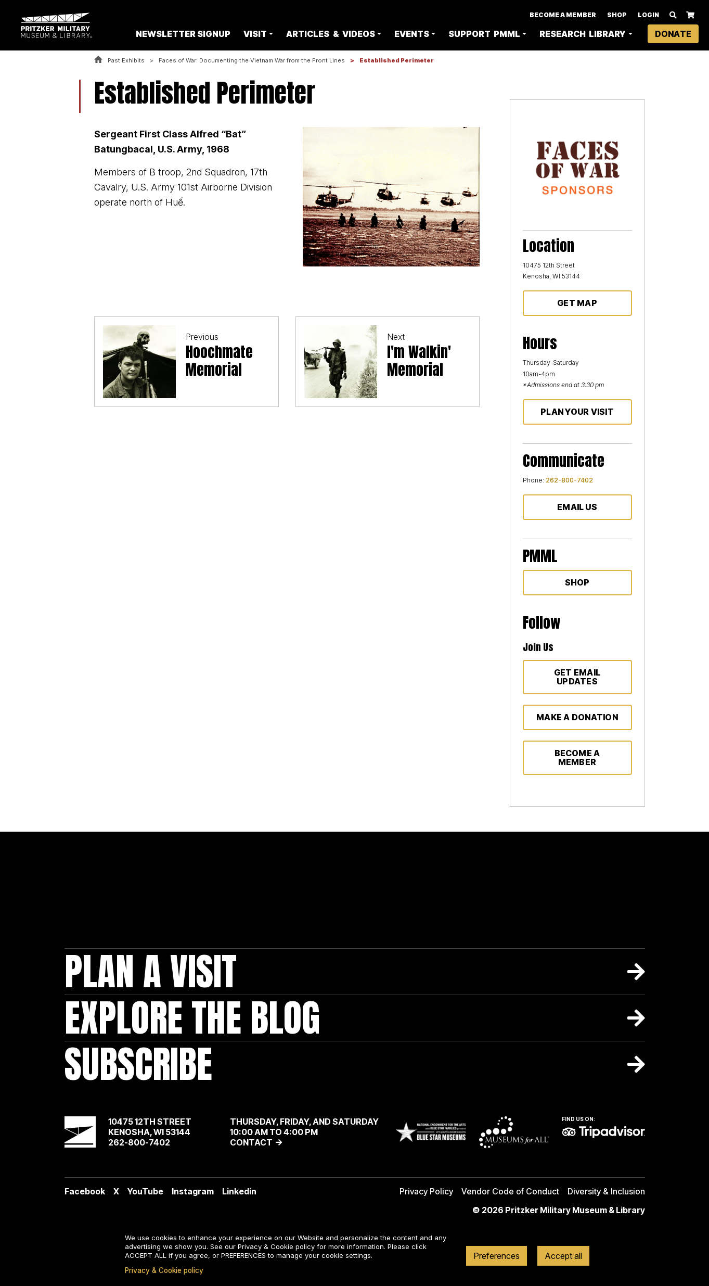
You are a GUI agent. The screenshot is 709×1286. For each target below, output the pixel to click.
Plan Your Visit (577, 411)
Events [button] (411, 34)
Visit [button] (255, 34)
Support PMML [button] (484, 34)
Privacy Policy (426, 1191)
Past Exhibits (126, 60)
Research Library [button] (582, 34)
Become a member (577, 757)
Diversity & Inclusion (606, 1191)
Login (648, 15)
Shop (617, 15)
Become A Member (563, 15)
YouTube (145, 1191)
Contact (251, 1142)
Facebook (85, 1191)
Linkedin (239, 1191)
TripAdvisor (603, 1132)
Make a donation (577, 717)
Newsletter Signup (183, 34)
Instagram (193, 1191)
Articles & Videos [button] (330, 34)
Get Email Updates (577, 676)
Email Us (577, 507)
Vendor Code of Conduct (510, 1191)
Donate (673, 34)
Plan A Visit (151, 971)
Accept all (563, 1256)
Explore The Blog (192, 1018)
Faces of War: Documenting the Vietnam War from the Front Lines (252, 60)
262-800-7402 (569, 480)
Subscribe (138, 1064)
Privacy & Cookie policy (164, 1270)
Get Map (577, 303)
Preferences (496, 1256)
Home (98, 60)
